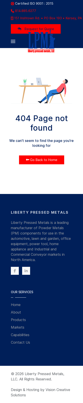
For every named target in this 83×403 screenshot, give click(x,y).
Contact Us (20, 342)
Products (18, 320)
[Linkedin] (26, 271)
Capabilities (20, 335)
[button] (13, 41)
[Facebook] (15, 271)
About (16, 312)
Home (16, 304)
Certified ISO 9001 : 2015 (32, 3)
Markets (17, 327)
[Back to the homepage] (41, 41)
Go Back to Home (41, 160)
